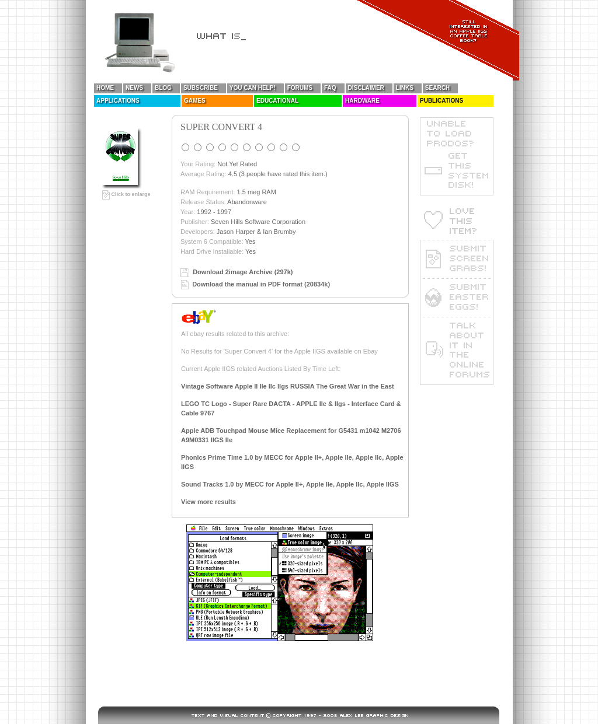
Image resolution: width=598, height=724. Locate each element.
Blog (163, 88)
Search (437, 88)
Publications (441, 100)
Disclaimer (366, 88)
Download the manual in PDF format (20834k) (261, 284)
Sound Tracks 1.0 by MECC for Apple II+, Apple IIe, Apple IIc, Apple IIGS (290, 484)
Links (404, 88)
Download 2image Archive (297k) (243, 271)
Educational (277, 100)
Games (195, 100)
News (134, 88)
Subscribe (200, 88)
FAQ (330, 88)
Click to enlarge (126, 194)
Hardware (362, 100)
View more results (208, 501)
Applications (118, 100)
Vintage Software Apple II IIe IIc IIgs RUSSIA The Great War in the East (287, 386)
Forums (299, 88)
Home (105, 88)
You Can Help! (253, 88)
